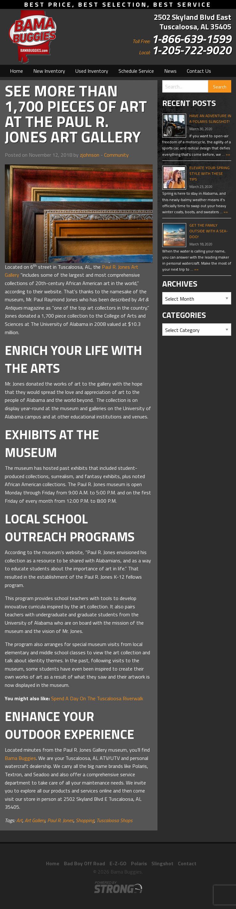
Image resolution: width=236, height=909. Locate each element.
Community (116, 155)
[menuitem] (16, 71)
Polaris (139, 863)
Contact (187, 863)
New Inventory (49, 71)
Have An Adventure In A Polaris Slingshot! (210, 118)
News (170, 71)
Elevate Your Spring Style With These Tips (209, 173)
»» (227, 154)
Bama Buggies (20, 758)
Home (16, 71)
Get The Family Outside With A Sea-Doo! (208, 231)
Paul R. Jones (60, 820)
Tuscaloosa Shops (114, 820)
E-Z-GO (118, 863)
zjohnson (89, 155)
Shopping (85, 820)
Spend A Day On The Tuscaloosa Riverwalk (97, 698)
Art (19, 820)
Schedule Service (136, 71)
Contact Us (199, 71)
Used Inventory (91, 71)
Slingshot (162, 863)
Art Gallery (35, 820)
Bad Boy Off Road (84, 863)
